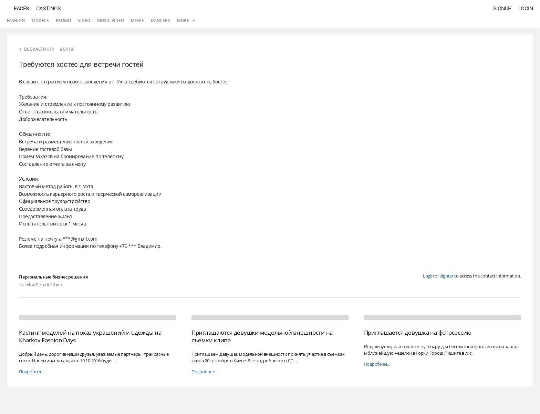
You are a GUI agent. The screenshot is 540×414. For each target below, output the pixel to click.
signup (447, 276)
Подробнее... (32, 371)
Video (84, 20)
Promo (63, 20)
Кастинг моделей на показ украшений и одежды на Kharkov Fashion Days (90, 336)
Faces (21, 8)
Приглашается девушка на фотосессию (418, 332)
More (186, 20)
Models (40, 20)
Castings (48, 8)
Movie (137, 20)
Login (525, 8)
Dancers (160, 20)
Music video (110, 20)
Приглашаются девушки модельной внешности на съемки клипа (262, 336)
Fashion (16, 20)
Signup (502, 8)
